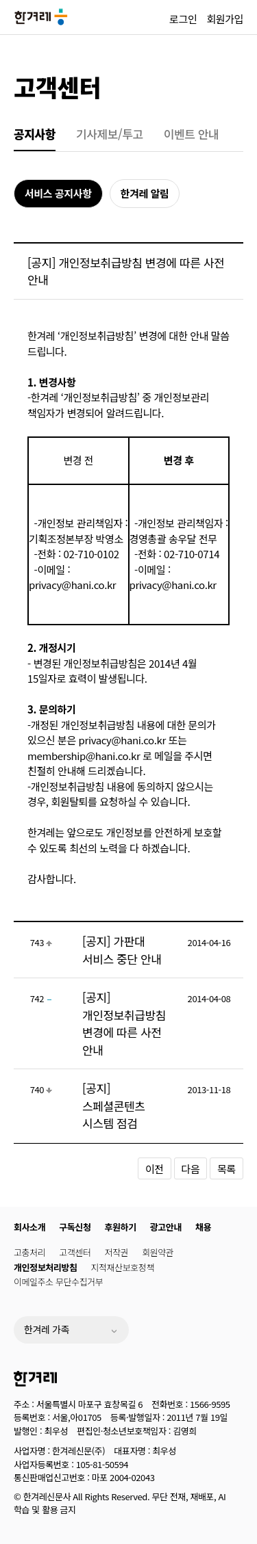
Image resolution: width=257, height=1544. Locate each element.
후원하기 (120, 1226)
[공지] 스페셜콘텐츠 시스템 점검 (113, 1105)
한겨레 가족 (46, 1329)
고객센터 (57, 86)
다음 (191, 1169)
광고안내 (166, 1226)
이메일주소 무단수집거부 (58, 1281)
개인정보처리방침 (45, 1267)
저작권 (117, 1252)
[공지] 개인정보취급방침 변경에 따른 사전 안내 (124, 1023)
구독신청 (74, 1226)
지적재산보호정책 (122, 1267)
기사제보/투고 (109, 133)
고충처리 (29, 1252)
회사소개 (29, 1226)
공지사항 (35, 133)
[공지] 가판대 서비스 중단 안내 (121, 949)
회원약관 (157, 1252)
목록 (226, 1169)
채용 (203, 1226)
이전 (154, 1169)
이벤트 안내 (191, 133)
